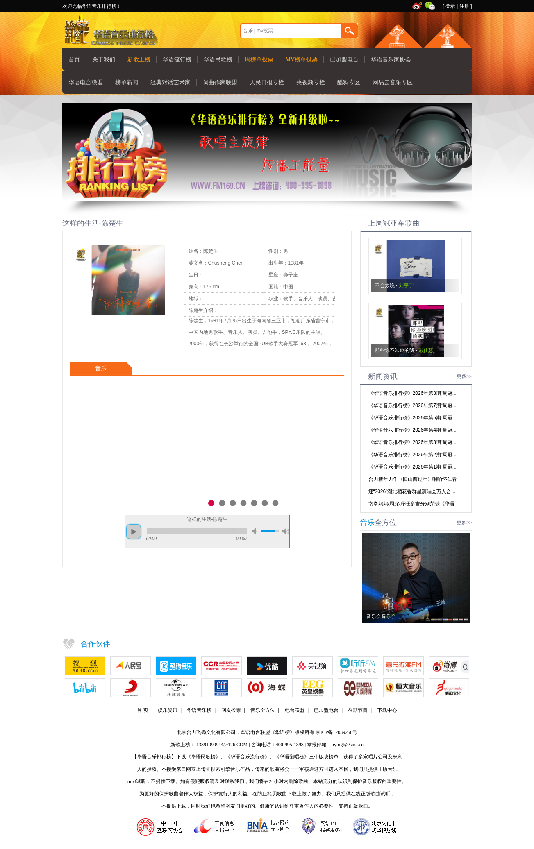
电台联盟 (294, 710)
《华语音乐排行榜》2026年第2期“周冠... (412, 454)
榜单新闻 (126, 82)
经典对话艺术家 (170, 82)
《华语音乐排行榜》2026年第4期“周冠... (412, 430)
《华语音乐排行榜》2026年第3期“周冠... (412, 442)
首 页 (142, 710)
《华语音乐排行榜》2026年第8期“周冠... (412, 393)
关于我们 (103, 60)
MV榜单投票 (302, 60)
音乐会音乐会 (381, 616)
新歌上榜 (138, 60)
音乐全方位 (262, 710)
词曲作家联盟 (220, 82)
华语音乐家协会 (391, 60)
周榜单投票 (259, 60)
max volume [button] (285, 531)
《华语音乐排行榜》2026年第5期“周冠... (412, 418)
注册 (464, 6)
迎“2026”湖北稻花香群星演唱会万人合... (412, 491)
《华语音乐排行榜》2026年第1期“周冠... (412, 467)
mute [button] (255, 531)
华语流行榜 (177, 60)
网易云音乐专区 (393, 82)
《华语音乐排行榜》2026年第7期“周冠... (412, 405)
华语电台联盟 (85, 82)
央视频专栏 (310, 82)
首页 (74, 60)
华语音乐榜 (199, 710)
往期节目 (358, 710)
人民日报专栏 (267, 82)
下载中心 (387, 710)
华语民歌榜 (218, 60)
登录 (450, 6)
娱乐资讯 (167, 710)
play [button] (133, 531)
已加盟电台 (344, 60)
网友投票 (231, 710)
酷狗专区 (348, 82)
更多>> (464, 376)
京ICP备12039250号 (337, 732)
